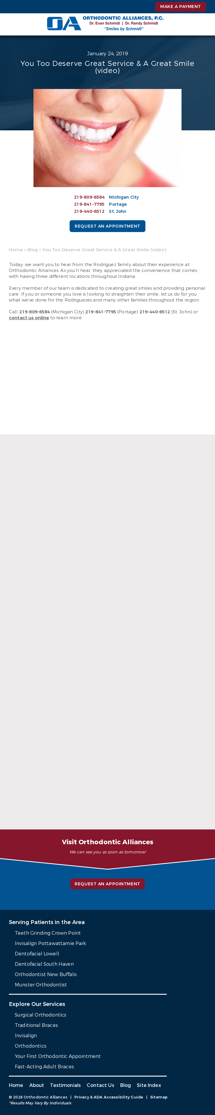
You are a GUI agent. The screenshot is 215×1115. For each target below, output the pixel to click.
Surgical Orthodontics (40, 1015)
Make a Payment (180, 6)
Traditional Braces (36, 1025)
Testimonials (65, 1085)
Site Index (149, 1085)
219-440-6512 (89, 211)
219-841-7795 (89, 204)
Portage (118, 204)
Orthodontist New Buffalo (46, 974)
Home (16, 250)
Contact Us (100, 1085)
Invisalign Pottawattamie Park (50, 943)
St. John (117, 211)
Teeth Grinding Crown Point (48, 933)
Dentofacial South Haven (44, 964)
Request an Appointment (107, 226)
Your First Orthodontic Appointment (58, 1056)
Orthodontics (30, 1046)
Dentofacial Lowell (37, 954)
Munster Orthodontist (41, 985)
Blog (33, 250)
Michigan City (124, 197)
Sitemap (159, 1097)
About (36, 1085)
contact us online (29, 318)
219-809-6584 (89, 197)
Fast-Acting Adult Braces (44, 1067)
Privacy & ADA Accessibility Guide (108, 1097)
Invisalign (26, 1036)
